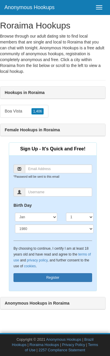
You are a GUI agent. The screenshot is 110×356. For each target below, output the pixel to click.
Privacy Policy (73, 345)
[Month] (36, 217)
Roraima (8, 65)
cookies (30, 266)
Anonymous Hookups (29, 7)
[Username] (58, 192)
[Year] (54, 228)
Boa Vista (24, 111)
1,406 (37, 111)
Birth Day (22, 205)
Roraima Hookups (44, 345)
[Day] (80, 217)
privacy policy (37, 260)
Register (53, 278)
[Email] (58, 168)
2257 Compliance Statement (61, 350)
